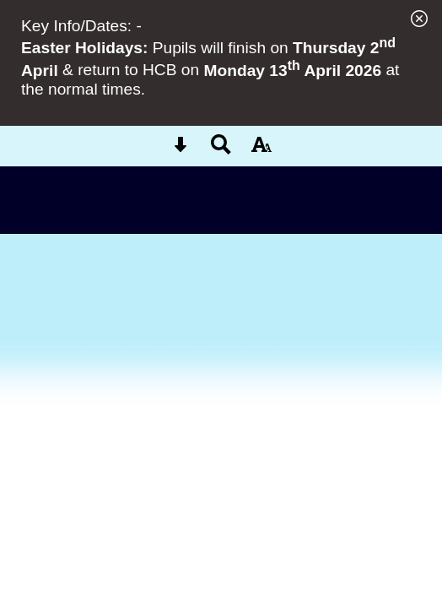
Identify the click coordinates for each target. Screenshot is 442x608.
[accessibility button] (261, 150)
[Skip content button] (180, 150)
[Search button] (221, 150)
